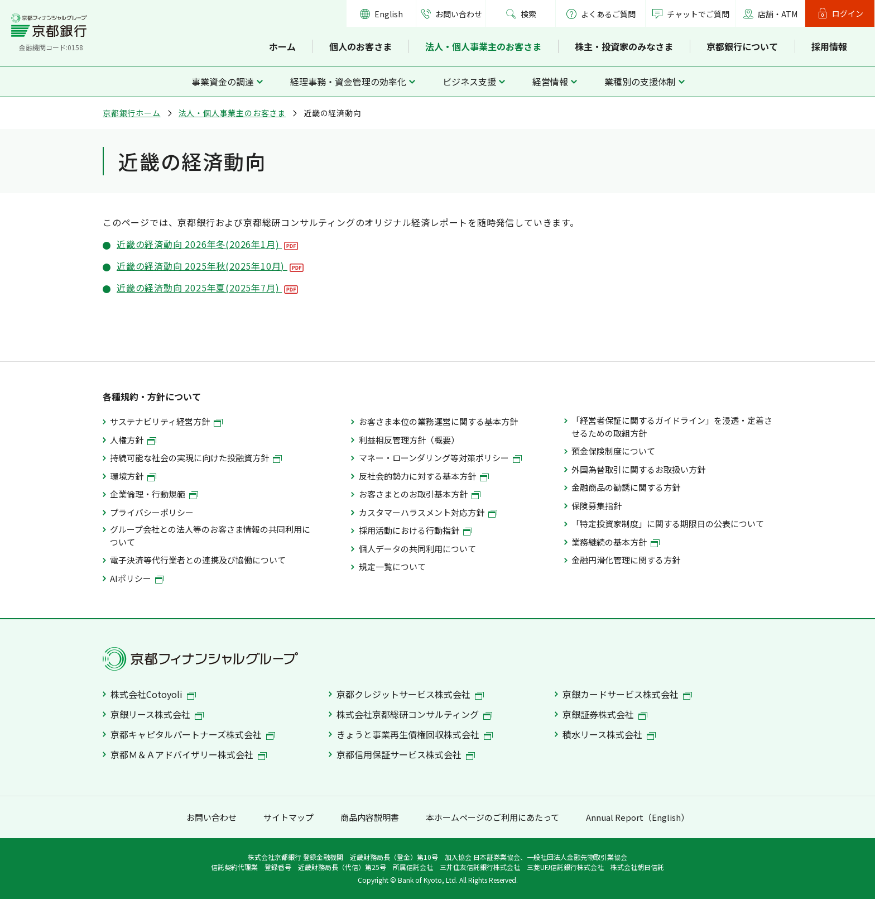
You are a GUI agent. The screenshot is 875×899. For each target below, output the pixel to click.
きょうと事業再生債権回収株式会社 (414, 734)
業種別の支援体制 (640, 81)
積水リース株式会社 (609, 734)
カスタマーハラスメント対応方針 (428, 512)
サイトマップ (288, 817)
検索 (528, 14)
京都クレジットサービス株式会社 (410, 694)
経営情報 (550, 81)
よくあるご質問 (601, 14)
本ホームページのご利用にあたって (492, 817)
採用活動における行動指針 (415, 530)
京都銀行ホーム (132, 112)
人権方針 (133, 440)
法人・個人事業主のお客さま (483, 46)
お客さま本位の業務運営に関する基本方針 (438, 421)
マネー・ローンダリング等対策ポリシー (440, 457)
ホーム (282, 46)
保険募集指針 (596, 505)
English (388, 14)
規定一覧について (392, 566)
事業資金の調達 (222, 81)
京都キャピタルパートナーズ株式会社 (192, 734)
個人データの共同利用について (417, 548)
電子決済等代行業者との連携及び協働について (198, 560)
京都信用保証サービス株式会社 (405, 754)
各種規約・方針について (152, 396)
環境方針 (133, 476)
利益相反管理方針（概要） (409, 440)
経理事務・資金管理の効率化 (348, 81)
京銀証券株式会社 (604, 714)
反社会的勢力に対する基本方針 (424, 476)
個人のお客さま (360, 46)
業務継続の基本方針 (615, 542)
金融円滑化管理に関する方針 (625, 560)
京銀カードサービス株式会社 (627, 694)
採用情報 (829, 46)
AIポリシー (137, 578)
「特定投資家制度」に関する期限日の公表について (667, 523)
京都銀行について (742, 46)
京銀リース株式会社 (157, 714)
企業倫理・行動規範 (154, 494)
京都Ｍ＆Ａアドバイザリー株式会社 (188, 754)
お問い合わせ (458, 14)
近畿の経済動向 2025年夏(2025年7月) (207, 287)
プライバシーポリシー (152, 512)
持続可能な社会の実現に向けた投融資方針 (196, 457)
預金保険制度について (613, 451)
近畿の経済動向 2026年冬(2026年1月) (207, 244)
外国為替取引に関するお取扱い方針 (638, 469)
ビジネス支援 (469, 81)
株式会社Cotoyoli (153, 694)
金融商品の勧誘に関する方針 (625, 487)
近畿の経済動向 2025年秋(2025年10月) (210, 265)
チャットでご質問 (698, 14)
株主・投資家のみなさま (624, 46)
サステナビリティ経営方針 (166, 421)
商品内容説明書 (369, 817)
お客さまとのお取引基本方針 (419, 494)
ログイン (847, 13)
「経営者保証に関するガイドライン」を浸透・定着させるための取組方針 (671, 426)
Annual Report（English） (637, 817)
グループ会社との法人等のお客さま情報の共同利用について (210, 535)
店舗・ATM (777, 14)
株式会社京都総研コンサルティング (414, 714)
